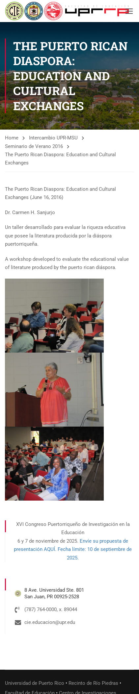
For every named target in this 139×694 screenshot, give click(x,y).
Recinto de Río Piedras (93, 683)
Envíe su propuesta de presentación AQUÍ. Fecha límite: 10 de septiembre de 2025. (73, 549)
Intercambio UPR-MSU (53, 138)
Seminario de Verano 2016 (34, 146)
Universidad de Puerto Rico (34, 683)
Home (11, 138)
